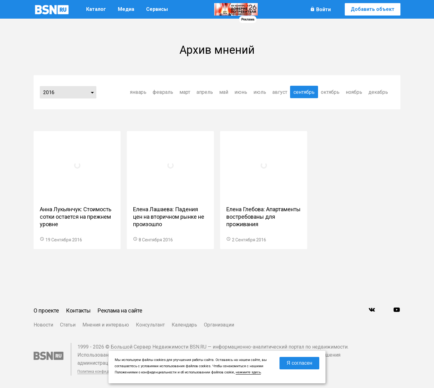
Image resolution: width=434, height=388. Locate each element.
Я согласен (299, 363)
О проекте (46, 310)
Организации (219, 325)
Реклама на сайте (120, 310)
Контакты (78, 310)
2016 (48, 92)
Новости (43, 325)
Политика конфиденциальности (105, 371)
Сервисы (157, 9)
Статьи (68, 325)
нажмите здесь (248, 372)
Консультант (150, 325)
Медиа (126, 9)
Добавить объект (373, 9)
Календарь (184, 325)
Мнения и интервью (105, 325)
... (92, 92)
